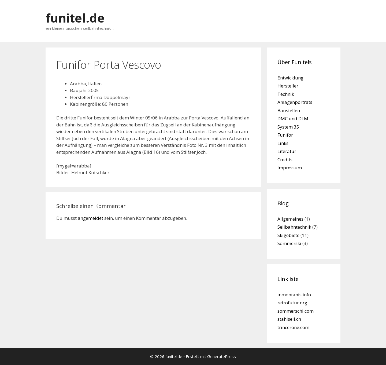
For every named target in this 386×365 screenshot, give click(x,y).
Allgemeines (290, 219)
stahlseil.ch (289, 319)
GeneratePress (221, 356)
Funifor (285, 135)
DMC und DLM (292, 118)
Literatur (286, 151)
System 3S (288, 127)
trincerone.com (293, 327)
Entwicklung (290, 78)
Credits (284, 159)
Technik (285, 94)
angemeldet (90, 218)
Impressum (289, 168)
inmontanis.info (294, 294)
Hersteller (287, 86)
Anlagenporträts (294, 102)
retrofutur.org (292, 303)
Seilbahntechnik (294, 227)
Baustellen (288, 110)
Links (282, 143)
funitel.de (75, 18)
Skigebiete (288, 235)
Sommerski (289, 243)
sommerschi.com (295, 311)
